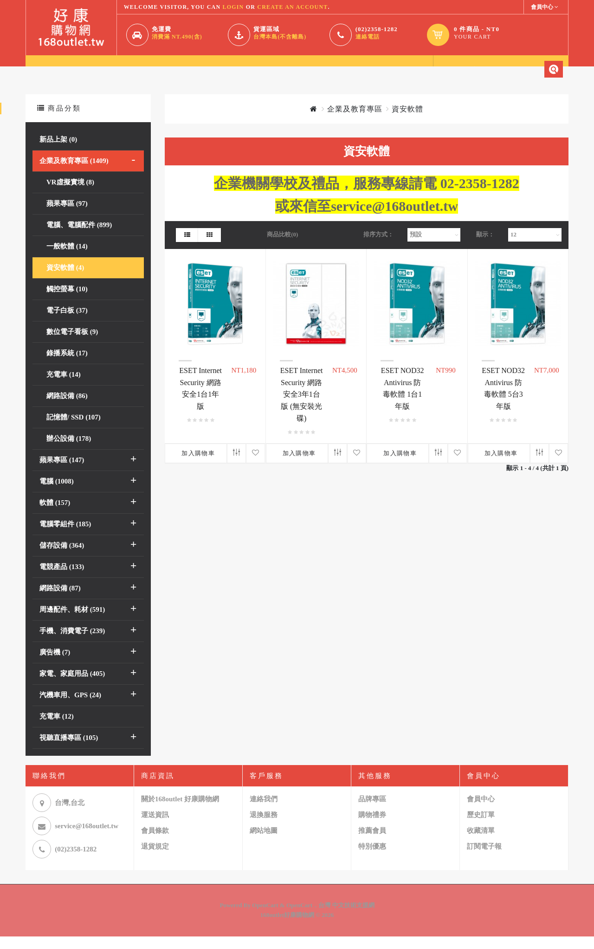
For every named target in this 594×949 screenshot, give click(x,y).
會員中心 (149, 70)
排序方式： (378, 246)
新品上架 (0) (58, 152)
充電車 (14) (63, 387)
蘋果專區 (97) (67, 216)
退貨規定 (155, 859)
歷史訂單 (481, 827)
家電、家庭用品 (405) (72, 686)
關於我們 (89, 70)
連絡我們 (264, 812)
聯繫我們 (208, 70)
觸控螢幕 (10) (67, 301)
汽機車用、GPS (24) (70, 707)
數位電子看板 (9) (72, 344)
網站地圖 (264, 843)
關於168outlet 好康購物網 (180, 812)
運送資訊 (155, 827)
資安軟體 (407, 121)
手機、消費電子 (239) (72, 643)
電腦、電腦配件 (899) (79, 237)
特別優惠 (372, 859)
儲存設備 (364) (61, 558)
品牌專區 (372, 812)
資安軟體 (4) (65, 280)
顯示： (485, 246)
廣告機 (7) (54, 664)
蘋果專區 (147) (61, 472)
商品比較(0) (282, 246)
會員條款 (155, 843)
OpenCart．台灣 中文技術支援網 (330, 918)
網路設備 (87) (60, 600)
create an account (292, 7)
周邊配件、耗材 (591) (72, 622)
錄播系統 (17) (67, 365)
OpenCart (265, 918)
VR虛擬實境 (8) (70, 194)
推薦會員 (372, 843)
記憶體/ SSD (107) (73, 429)
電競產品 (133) (61, 579)
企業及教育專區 (354, 121)
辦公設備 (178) (68, 451)
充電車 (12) (56, 729)
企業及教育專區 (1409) (74, 173)
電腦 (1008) (56, 493)
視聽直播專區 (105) (68, 750)
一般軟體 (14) (67, 258)
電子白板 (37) (67, 323)
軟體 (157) (54, 515)
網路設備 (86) (67, 408)
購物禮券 (372, 827)
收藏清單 (481, 843)
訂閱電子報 (484, 859)
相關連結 (268, 70)
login (233, 7)
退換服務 (264, 827)
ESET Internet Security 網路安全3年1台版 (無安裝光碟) (301, 406)
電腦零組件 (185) (65, 536)
